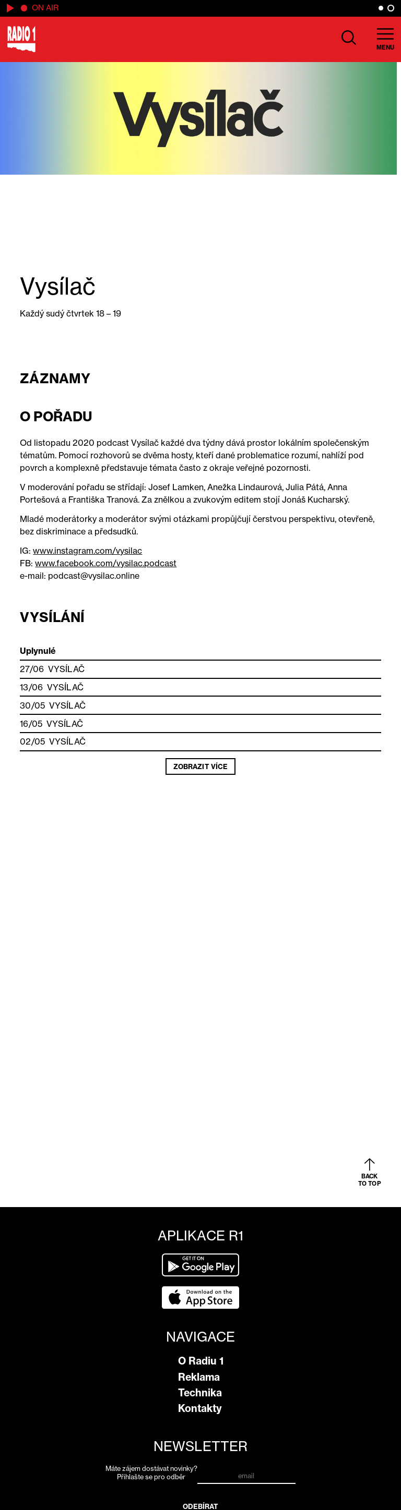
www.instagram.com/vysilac (87, 550)
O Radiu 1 (200, 1361)
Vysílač (66, 669)
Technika (200, 1392)
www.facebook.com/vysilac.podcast (105, 563)
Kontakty (200, 1408)
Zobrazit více (200, 766)
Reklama (199, 1377)
